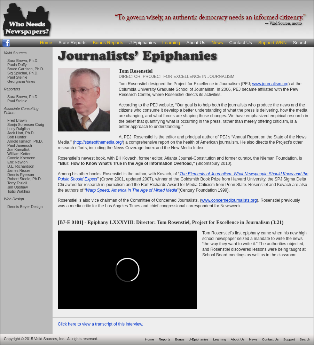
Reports (165, 339)
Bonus (180, 339)
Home (46, 42)
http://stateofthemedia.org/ (98, 142)
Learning (171, 42)
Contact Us (240, 42)
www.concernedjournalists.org (229, 200)
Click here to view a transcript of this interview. (100, 324)
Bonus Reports (108, 42)
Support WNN (272, 42)
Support (289, 339)
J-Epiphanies (142, 42)
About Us (195, 42)
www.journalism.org (270, 83)
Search (300, 42)
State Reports (72, 42)
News (217, 42)
